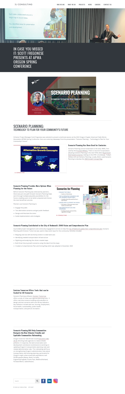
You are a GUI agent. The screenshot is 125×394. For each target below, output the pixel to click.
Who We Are (61, 4)
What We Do (72, 4)
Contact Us (108, 4)
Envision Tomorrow (39, 296)
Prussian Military (82, 151)
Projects (82, 4)
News (90, 4)
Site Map (31, 387)
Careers (97, 4)
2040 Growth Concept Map (93, 159)
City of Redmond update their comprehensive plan (85, 229)
